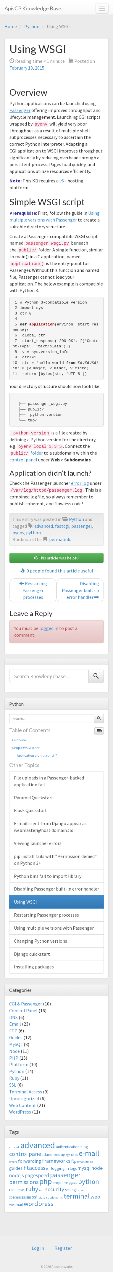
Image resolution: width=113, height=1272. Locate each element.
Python (31, 26)
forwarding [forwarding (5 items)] (29, 1161)
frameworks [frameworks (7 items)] (56, 1160)
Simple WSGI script (26, 747)
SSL (12, 1085)
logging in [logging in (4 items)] (60, 1168)
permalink (59, 539)
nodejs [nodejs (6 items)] (16, 1175)
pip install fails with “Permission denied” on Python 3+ (55, 859)
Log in (38, 1248)
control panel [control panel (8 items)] (26, 1153)
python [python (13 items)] (88, 1181)
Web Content (22, 1105)
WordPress (20, 1112)
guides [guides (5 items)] (15, 1168)
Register (63, 1248)
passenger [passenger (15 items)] (65, 1174)
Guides (15, 1037)
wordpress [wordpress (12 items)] (39, 1203)
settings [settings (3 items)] (71, 1189)
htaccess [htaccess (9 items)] (34, 1168)
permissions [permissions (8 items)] (23, 1182)
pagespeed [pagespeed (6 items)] (37, 1175)
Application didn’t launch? (34, 755)
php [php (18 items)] (45, 1181)
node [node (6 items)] (97, 1168)
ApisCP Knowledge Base (32, 8)
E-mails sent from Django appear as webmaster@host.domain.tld (50, 826)
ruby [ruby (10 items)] (32, 1189)
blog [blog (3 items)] (84, 1146)
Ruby (14, 1078)
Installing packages (34, 967)
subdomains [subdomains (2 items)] (54, 1197)
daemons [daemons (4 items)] (51, 1154)
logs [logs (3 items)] (73, 1168)
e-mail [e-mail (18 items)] (89, 1153)
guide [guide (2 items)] (89, 1162)
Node (14, 1051)
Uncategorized (24, 1098)
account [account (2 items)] (14, 1147)
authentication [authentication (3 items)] (68, 1146)
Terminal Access (25, 1092)
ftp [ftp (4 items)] (73, 1161)
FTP (13, 1031)
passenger (81, 526)
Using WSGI (25, 902)
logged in (48, 628)
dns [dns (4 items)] (74, 1154)
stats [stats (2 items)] (41, 1197)
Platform (18, 1064)
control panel (23, 460)
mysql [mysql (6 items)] (84, 1168)
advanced (43, 526)
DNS (13, 1017)
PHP (13, 1058)
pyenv (18, 532)
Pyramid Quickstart (33, 798)
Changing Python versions (40, 941)
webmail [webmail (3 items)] (16, 1204)
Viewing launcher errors (38, 843)
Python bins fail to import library (47, 876)
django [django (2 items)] (65, 1155)
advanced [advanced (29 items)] (37, 1145)
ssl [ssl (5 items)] (35, 1197)
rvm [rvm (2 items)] (41, 1190)
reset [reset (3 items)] (21, 1189)
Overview (19, 740)
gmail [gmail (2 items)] (81, 1162)
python (33, 532)
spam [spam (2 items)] (81, 1190)
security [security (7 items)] (54, 1189)
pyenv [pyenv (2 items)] (73, 1183)
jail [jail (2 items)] (48, 1169)
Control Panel (23, 1010)
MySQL (16, 1044)
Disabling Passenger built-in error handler (80, 590)
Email (15, 1024)
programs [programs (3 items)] (60, 1182)
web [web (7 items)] (95, 1196)
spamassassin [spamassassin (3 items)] (20, 1197)
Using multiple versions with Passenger (54, 928)
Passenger (19, 110)
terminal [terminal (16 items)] (77, 1196)
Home (10, 26)
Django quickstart (32, 954)
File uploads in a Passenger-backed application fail (49, 781)
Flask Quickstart (30, 810)
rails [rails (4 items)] (13, 1189)
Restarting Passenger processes (33, 590)
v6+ (63, 181)
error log (80, 483)
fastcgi (62, 526)
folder (36, 453)
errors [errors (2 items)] (13, 1162)
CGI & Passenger (25, 1004)
